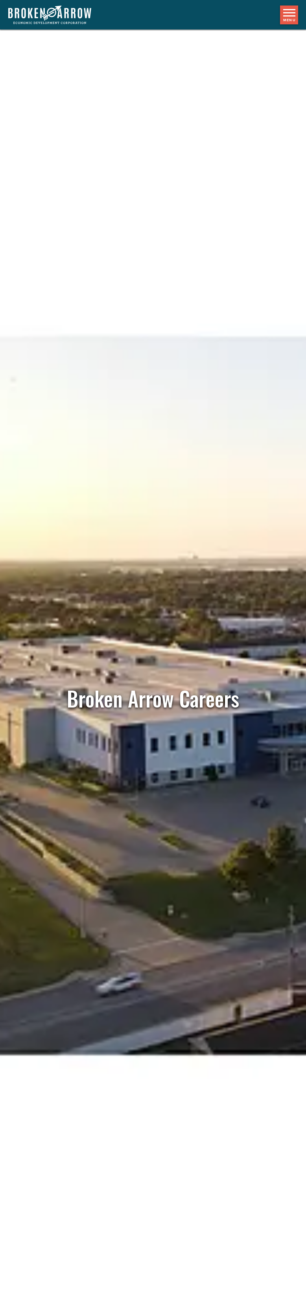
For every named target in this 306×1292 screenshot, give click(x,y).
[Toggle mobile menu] (289, 15)
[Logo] (54, 15)
